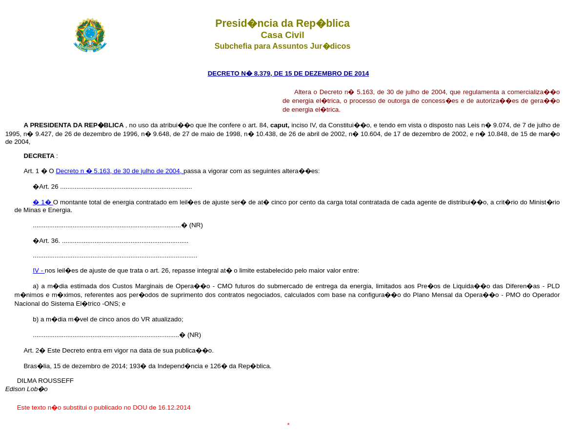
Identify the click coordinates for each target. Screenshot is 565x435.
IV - (38, 270)
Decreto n (71, 171)
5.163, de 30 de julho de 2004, (138, 171)
